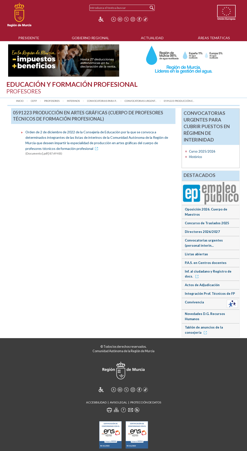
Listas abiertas (196, 254)
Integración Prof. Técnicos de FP (210, 293)
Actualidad (152, 38)
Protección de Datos (145, 402)
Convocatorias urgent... (140, 101)
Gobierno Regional (90, 38)
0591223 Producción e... (179, 101)
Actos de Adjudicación (202, 285)
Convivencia (194, 302)
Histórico (195, 157)
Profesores (51, 101)
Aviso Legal (118, 402)
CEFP (34, 101)
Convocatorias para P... (102, 101)
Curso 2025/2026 (202, 151)
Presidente (28, 38)
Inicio (19, 101)
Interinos (73, 101)
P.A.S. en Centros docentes (206, 263)
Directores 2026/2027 (202, 232)
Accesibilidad (96, 402)
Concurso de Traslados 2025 (207, 223)
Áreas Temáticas (214, 38)
